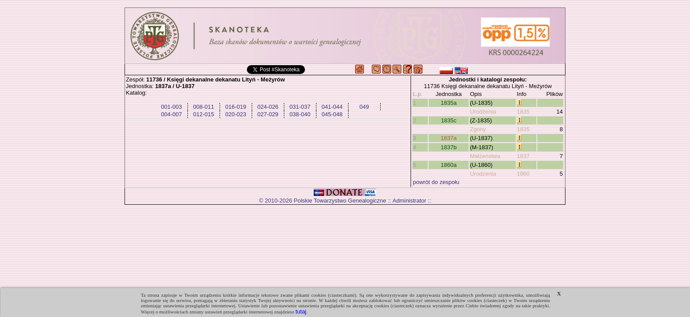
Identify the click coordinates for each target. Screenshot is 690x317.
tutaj (300, 311)
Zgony (478, 129)
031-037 (300, 106)
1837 (523, 156)
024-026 (268, 106)
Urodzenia (483, 111)
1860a (449, 165)
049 (364, 106)
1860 (523, 173)
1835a (449, 103)
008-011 (203, 106)
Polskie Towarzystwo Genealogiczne (340, 200)
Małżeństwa (485, 156)
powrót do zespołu (436, 182)
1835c (448, 120)
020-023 (235, 114)
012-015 (203, 114)
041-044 (332, 106)
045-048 (332, 114)
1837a (449, 138)
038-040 (300, 114)
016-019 (235, 106)
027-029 (268, 114)
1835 (523, 111)
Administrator (409, 200)
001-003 (171, 106)
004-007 (171, 114)
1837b (449, 147)
